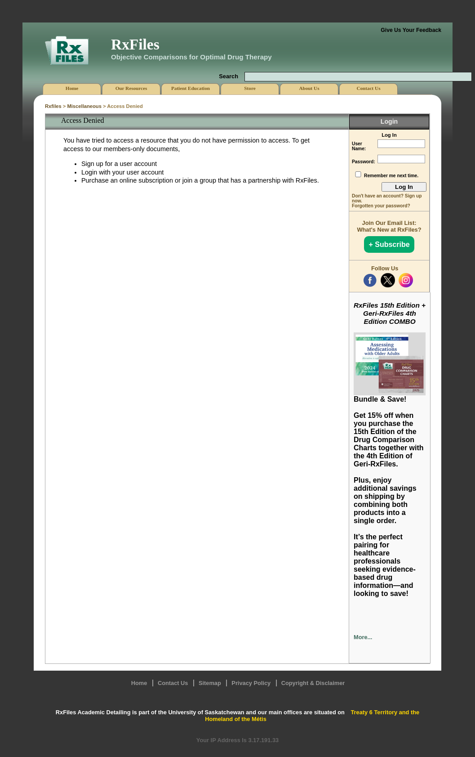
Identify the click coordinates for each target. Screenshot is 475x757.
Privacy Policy (251, 683)
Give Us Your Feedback (411, 30)
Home (139, 683)
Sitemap (210, 683)
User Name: (359, 146)
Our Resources (131, 88)
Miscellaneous (84, 106)
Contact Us (173, 683)
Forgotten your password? (381, 205)
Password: (363, 161)
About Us (309, 88)
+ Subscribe (388, 244)
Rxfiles (53, 106)
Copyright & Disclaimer (313, 683)
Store (249, 88)
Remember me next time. (391, 175)
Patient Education (190, 88)
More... (363, 637)
